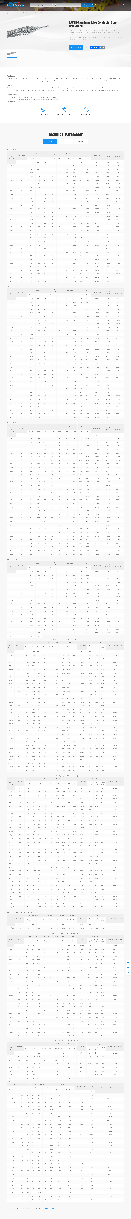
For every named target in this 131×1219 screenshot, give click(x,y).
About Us (63, 4)
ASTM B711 (81, 141)
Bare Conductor (28, 13)
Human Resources (93, 4)
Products (73, 4)
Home (54, 4)
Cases (82, 4)
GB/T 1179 (65, 141)
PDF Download (50, 1208)
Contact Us (105, 4)
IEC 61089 (49, 141)
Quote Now (76, 47)
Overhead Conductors (42, 13)
